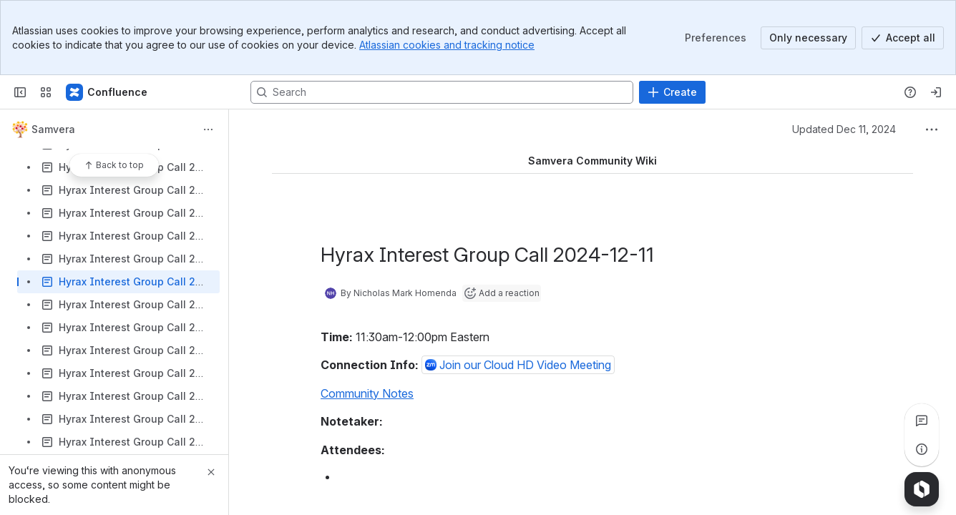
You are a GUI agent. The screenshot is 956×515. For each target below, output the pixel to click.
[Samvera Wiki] (107, 92)
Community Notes (367, 393)
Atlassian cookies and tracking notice (447, 45)
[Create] (672, 92)
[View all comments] (921, 420)
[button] (518, 364)
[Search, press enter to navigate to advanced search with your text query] (441, 92)
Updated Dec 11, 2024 (844, 129)
